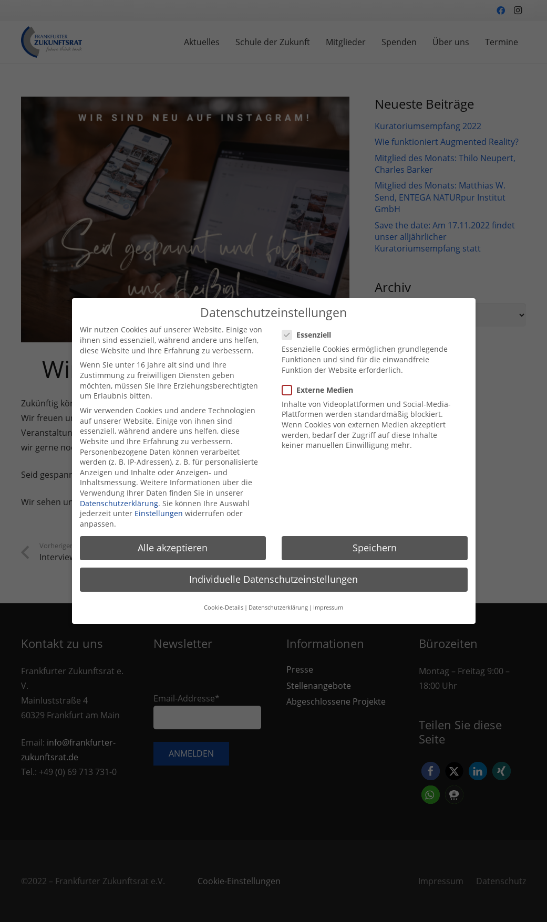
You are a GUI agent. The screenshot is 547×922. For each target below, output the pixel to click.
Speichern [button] (375, 542)
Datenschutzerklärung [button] (278, 602)
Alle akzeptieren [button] (173, 542)
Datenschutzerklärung (119, 497)
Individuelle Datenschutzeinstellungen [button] (273, 574)
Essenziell (310, 329)
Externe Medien (321, 384)
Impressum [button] (328, 602)
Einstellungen (159, 508)
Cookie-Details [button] (223, 602)
